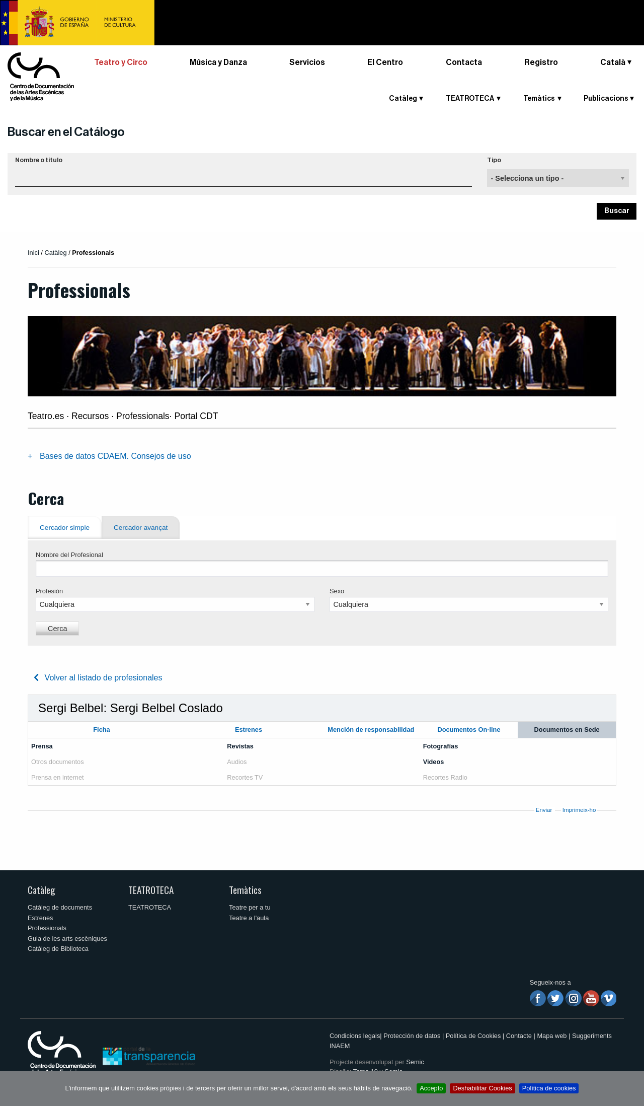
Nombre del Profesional (69, 555)
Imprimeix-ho (579, 810)
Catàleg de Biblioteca (58, 948)
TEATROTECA (470, 98)
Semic (415, 1062)
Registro (541, 62)
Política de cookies (549, 1088)
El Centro (385, 62)
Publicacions (606, 98)
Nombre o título (38, 160)
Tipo (494, 160)
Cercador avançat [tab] (141, 527)
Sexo (337, 591)
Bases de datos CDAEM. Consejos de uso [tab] (115, 456)
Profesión (49, 591)
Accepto (431, 1088)
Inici (33, 252)
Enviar (544, 810)
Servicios (307, 62)
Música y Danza (218, 62)
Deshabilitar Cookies (482, 1088)
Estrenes (40, 918)
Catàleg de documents (60, 907)
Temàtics (539, 98)
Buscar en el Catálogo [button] (66, 132)
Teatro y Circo (120, 62)
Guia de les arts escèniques (67, 938)
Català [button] (612, 62)
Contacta (464, 62)
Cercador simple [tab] (65, 527)
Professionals (47, 928)
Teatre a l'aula (249, 918)
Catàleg (403, 98)
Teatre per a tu (250, 907)
